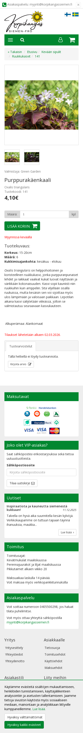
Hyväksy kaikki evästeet (24, 725)
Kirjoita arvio (18, 364)
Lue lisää (67, 532)
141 (37, 56)
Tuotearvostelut (20, 346)
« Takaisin (15, 52)
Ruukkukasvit (21, 56)
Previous (12, 105)
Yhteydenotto (15, 661)
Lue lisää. (39, 709)
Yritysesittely (14, 648)
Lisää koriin (18, 226)
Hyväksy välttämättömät (24, 717)
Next (70, 105)
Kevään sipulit (51, 52)
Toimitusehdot (55, 654)
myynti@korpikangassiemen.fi (28, 622)
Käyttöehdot (53, 661)
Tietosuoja (52, 648)
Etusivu (32, 52)
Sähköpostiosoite (21, 465)
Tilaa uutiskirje (20, 483)
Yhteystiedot (14, 654)
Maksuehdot (53, 668)
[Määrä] (44, 214)
